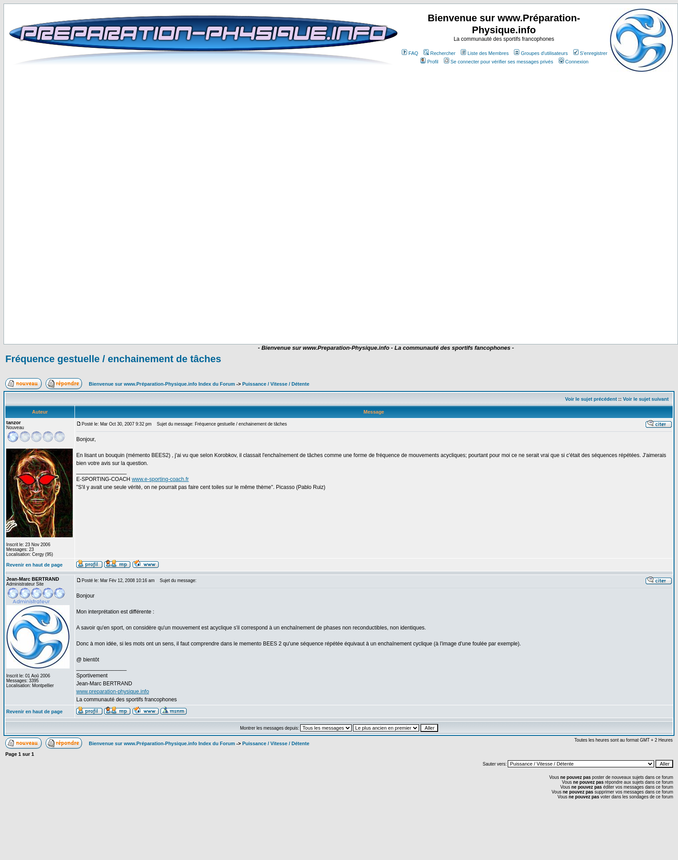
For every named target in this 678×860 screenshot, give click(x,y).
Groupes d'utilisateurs (541, 53)
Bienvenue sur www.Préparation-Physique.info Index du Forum (162, 384)
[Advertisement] (306, 318)
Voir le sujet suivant (646, 399)
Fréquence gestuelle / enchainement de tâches (113, 358)
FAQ (410, 53)
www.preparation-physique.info (112, 691)
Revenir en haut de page (34, 564)
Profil (429, 61)
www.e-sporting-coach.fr (160, 479)
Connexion (574, 61)
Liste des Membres (485, 53)
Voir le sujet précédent (591, 399)
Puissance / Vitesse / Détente (275, 384)
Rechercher (439, 53)
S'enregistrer (590, 53)
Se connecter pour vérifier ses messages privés (498, 61)
